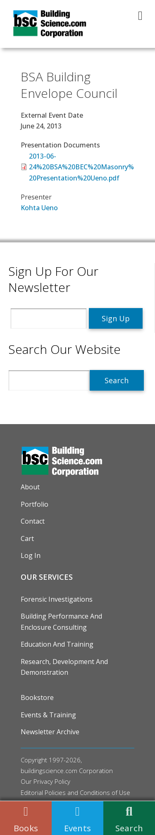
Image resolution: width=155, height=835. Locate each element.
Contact (33, 521)
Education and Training (57, 644)
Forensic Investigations (57, 599)
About (30, 486)
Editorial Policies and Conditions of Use (75, 792)
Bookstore (37, 697)
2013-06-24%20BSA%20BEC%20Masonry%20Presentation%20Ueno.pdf (81, 167)
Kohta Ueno (39, 207)
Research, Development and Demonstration (64, 667)
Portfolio (34, 504)
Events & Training (48, 714)
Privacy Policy (51, 781)
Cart (27, 538)
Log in (31, 555)
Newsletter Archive (50, 731)
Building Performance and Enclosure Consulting (61, 621)
